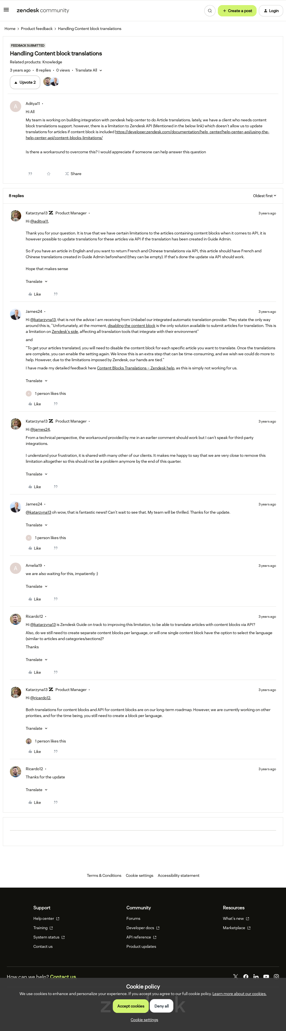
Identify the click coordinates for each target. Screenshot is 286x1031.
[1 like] (46, 394)
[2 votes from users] (54, 82)
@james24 (40, 429)
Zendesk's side (65, 331)
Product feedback (37, 28)
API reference (141, 937)
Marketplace (237, 927)
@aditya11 (39, 221)
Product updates (141, 946)
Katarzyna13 (37, 213)
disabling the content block (131, 325)
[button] (6, 11)
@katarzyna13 (43, 319)
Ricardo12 (34, 616)
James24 (34, 311)
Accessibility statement (178, 875)
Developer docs (143, 927)
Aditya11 (33, 103)
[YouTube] (266, 977)
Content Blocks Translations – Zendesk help (135, 368)
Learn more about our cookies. (239, 993)
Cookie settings (139, 875)
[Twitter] (235, 977)
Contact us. (63, 977)
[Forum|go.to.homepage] (43, 10)
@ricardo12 (40, 697)
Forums (133, 918)
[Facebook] (246, 977)
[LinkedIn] (256, 977)
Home (10, 28)
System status (49, 937)
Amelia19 (34, 565)
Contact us (43, 946)
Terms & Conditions (104, 875)
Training (43, 927)
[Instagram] (276, 977)
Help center (46, 918)
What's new (236, 918)
